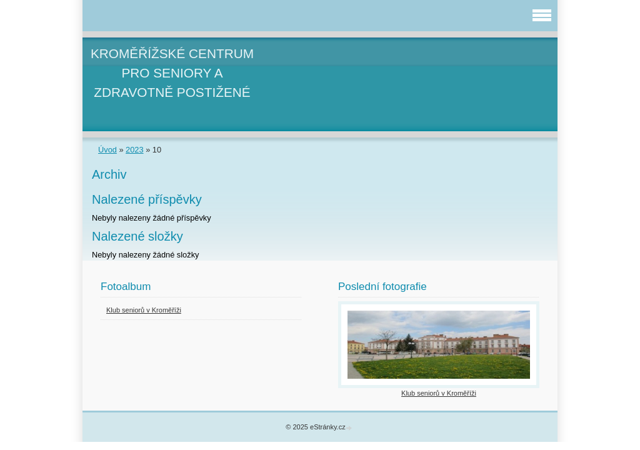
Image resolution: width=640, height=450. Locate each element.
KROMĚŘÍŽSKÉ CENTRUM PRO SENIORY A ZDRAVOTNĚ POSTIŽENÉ (172, 72)
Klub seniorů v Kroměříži (143, 310)
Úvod (107, 149)
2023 (134, 149)
